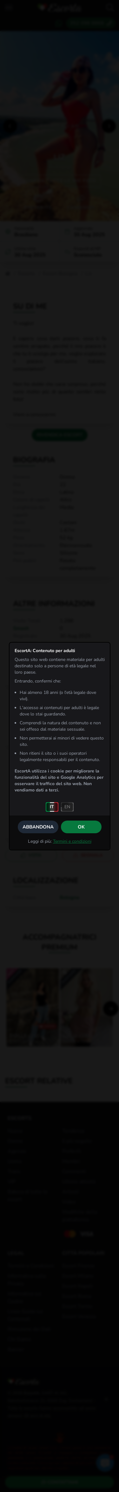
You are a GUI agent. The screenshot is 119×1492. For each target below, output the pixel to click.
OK (81, 827)
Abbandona (38, 827)
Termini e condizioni (72, 841)
